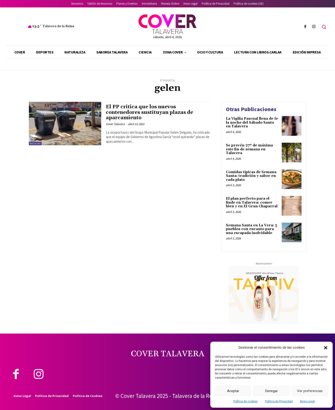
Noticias (35, 143)
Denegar (271, 391)
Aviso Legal (307, 401)
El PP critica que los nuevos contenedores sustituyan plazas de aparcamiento (149, 112)
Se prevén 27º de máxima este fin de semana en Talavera (249, 149)
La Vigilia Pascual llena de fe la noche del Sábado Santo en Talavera (252, 122)
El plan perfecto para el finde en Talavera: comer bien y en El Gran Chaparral (252, 202)
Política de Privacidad (279, 401)
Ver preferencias (310, 391)
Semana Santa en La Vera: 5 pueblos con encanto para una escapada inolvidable (251, 229)
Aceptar (233, 391)
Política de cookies (245, 401)
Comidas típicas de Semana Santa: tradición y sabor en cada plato (251, 176)
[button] (325, 347)
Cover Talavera (115, 124)
